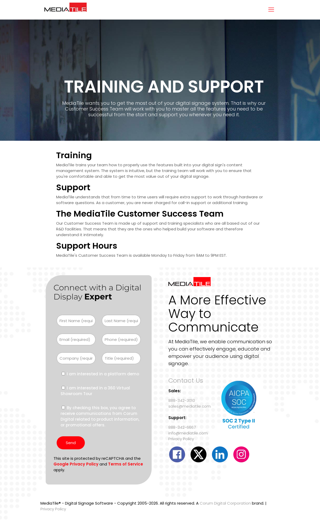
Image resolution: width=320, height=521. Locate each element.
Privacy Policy (181, 439)
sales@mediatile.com (189, 406)
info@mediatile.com (188, 433)
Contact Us (185, 380)
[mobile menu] (271, 9)
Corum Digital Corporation (225, 503)
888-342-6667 (182, 427)
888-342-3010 (181, 400)
